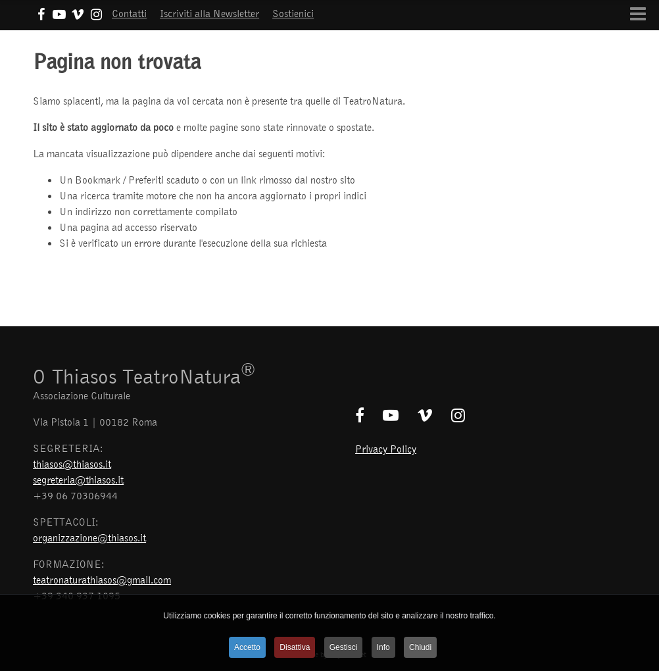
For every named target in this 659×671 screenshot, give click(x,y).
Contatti (129, 13)
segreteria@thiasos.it (78, 479)
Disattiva (295, 647)
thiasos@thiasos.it (72, 463)
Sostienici (293, 13)
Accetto (247, 647)
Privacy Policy (385, 448)
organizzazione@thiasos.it (89, 537)
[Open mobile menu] (638, 14)
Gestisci (344, 647)
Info (383, 647)
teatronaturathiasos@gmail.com (102, 579)
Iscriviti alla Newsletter (209, 13)
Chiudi (420, 647)
